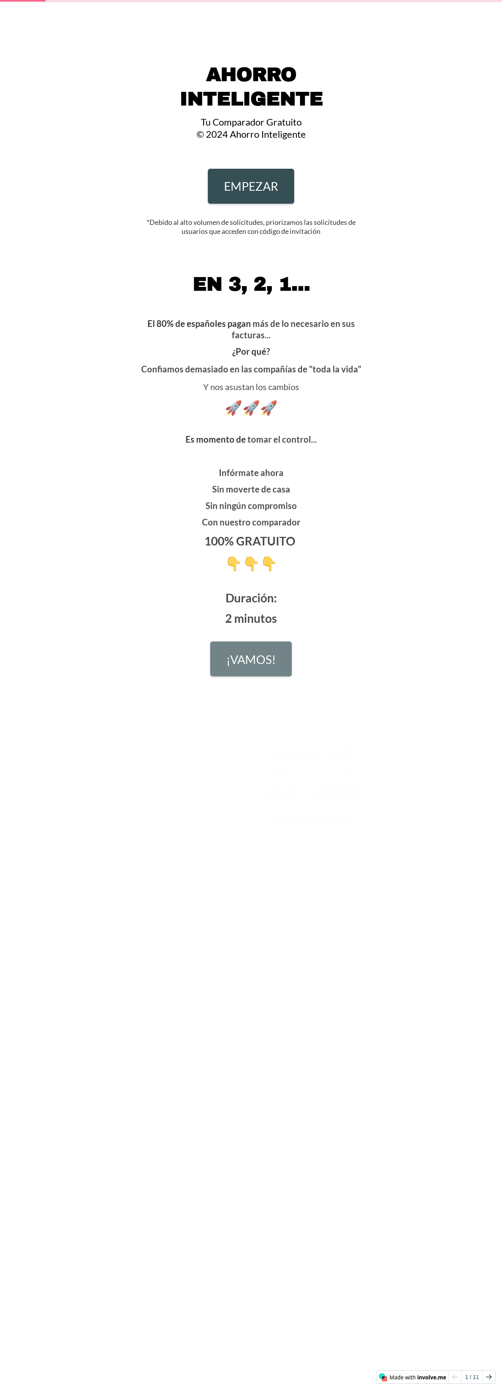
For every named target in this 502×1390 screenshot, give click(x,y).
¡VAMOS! (251, 662)
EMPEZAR (251, 186)
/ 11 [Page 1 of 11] (472, 1377)
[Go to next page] (488, 1377)
